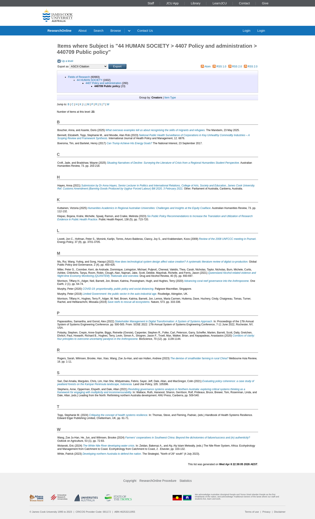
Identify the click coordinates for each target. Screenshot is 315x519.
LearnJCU (220, 3)
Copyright (129, 480)
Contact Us (145, 30)
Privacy (266, 511)
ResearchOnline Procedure (158, 480)
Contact (244, 3)
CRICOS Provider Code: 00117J (93, 511)
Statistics (185, 480)
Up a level (67, 61)
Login (246, 30)
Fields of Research (79, 77)
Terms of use (252, 511)
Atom (208, 66)
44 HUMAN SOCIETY (89, 80)
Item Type (170, 97)
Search (98, 30)
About (82, 30)
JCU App (172, 3)
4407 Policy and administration (103, 83)
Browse (115, 30)
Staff (151, 3)
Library (195, 3)
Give (265, 3)
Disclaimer (279, 511)
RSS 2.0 (237, 66)
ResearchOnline (59, 30)
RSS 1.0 (221, 66)
